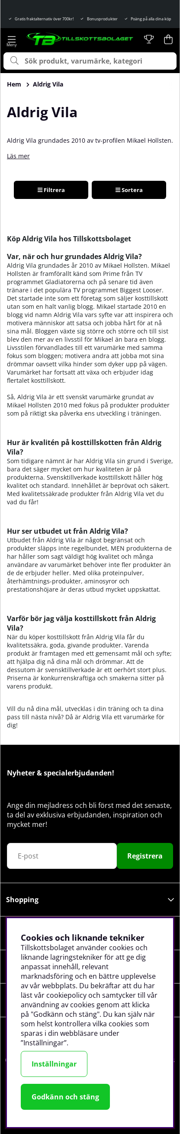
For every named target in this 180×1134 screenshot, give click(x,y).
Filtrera (51, 190)
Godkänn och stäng (65, 1097)
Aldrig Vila (48, 84)
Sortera (129, 190)
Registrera (145, 856)
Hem (14, 84)
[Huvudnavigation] (11, 39)
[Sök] (90, 61)
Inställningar (54, 1064)
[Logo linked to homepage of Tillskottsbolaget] (80, 39)
